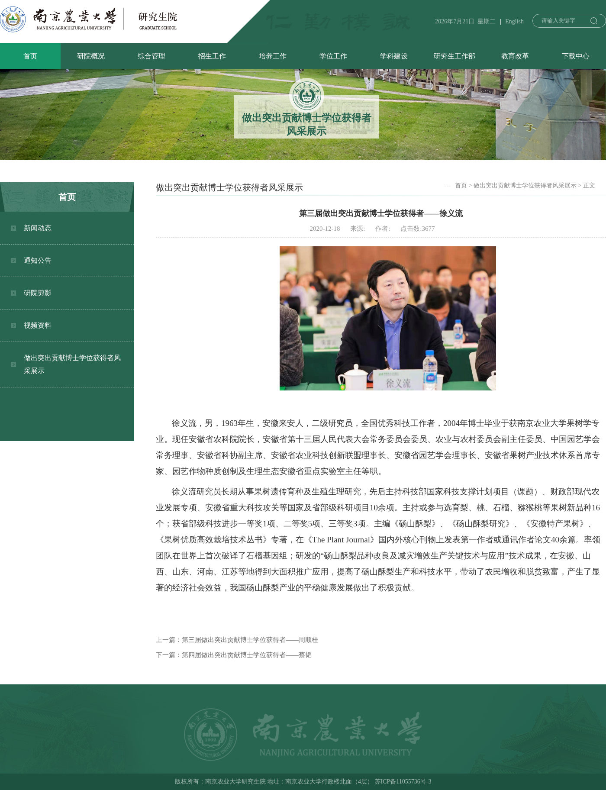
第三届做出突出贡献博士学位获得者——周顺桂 (250, 639)
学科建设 (394, 56)
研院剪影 (38, 293)
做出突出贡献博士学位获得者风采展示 (72, 364)
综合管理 (151, 56)
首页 (30, 56)
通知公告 (38, 260)
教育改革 (515, 56)
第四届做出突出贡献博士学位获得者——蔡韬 (247, 654)
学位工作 (333, 56)
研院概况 (91, 56)
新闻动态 (38, 228)
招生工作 (212, 56)
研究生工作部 (454, 56)
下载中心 (576, 56)
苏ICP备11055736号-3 (403, 781)
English (514, 21)
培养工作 (273, 56)
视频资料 (38, 325)
